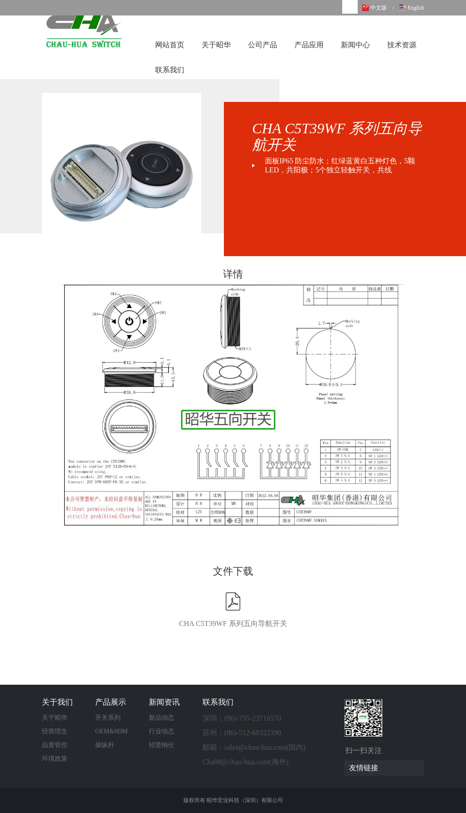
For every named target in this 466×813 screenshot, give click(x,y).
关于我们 (57, 702)
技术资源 (401, 45)
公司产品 (262, 45)
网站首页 (169, 45)
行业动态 (161, 731)
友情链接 (386, 768)
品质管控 (54, 745)
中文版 (378, 8)
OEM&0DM (111, 731)
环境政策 (54, 758)
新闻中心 (355, 45)
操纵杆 (104, 745)
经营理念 (54, 731)
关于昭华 (216, 45)
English (416, 8)
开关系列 (108, 717)
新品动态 (161, 717)
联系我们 (169, 70)
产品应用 (309, 45)
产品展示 (110, 702)
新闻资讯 (164, 702)
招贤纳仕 (161, 745)
